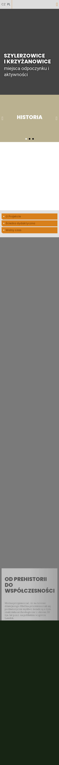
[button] (57, 4)
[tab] (29, 216)
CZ (3, 4)
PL (8, 4)
